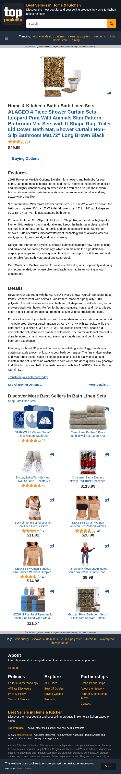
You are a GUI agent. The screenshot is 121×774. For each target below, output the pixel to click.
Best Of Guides (54, 688)
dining (76, 40)
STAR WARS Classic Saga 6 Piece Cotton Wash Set (33, 434)
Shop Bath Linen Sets (22, 401)
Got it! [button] (108, 766)
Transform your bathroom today (28, 377)
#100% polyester (71, 639)
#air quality (22, 639)
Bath (52, 105)
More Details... (98, 384)
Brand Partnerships (93, 683)
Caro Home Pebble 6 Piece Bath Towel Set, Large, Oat (88, 434)
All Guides (50, 683)
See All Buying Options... (25, 384)
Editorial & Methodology (23, 683)
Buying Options (25, 159)
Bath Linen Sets (77, 105)
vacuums (100, 36)
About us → (15, 667)
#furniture (91, 639)
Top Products (16, 728)
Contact (85, 703)
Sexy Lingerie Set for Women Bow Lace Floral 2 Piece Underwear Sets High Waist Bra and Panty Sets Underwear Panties (33, 524)
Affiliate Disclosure (20, 688)
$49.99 (14, 147)
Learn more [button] (24, 768)
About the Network (92, 688)
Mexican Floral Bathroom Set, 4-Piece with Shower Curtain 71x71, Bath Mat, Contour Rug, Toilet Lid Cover (88, 616)
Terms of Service (18, 699)
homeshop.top (24, 734)
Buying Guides (53, 693)
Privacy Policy (17, 693)
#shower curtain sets (45, 639)
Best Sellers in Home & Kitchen (53, 5)
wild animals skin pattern (48, 36)
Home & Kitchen (25, 105)
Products (50, 699)
